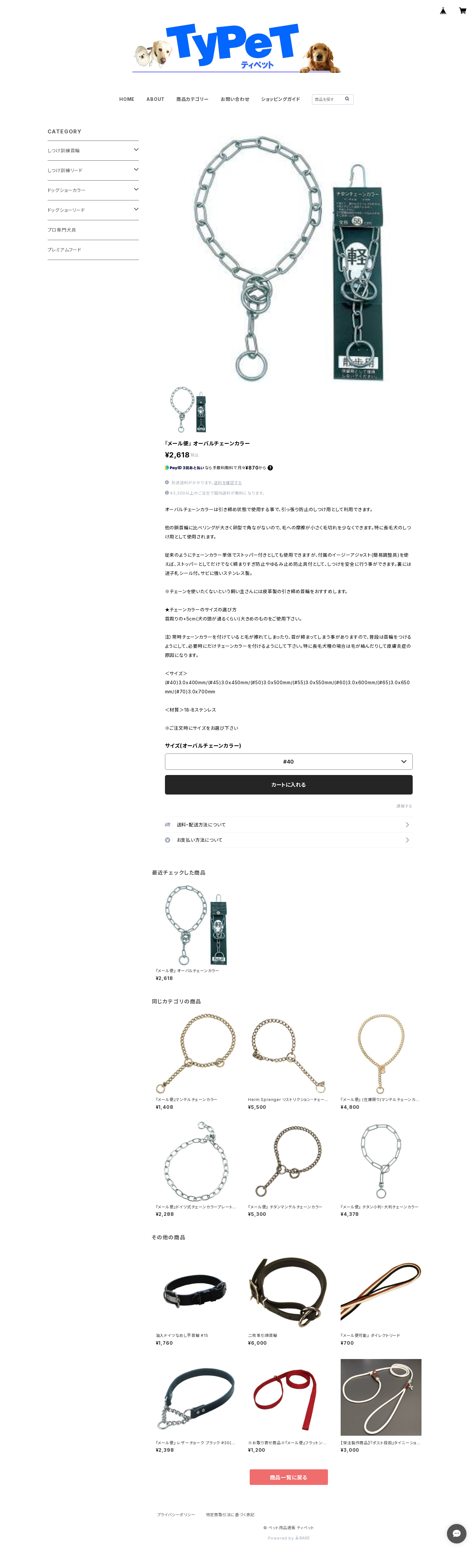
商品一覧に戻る (289, 1477)
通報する (404, 806)
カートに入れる (289, 785)
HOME (127, 99)
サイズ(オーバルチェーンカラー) (203, 745)
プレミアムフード (64, 249)
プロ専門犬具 (62, 230)
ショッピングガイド (280, 99)
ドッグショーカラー (67, 190)
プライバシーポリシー (176, 1514)
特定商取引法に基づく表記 (230, 1514)
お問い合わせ (235, 99)
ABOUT (155, 99)
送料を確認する (228, 482)
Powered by (289, 1538)
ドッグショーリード (66, 210)
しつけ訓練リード (65, 170)
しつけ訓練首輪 (64, 150)
